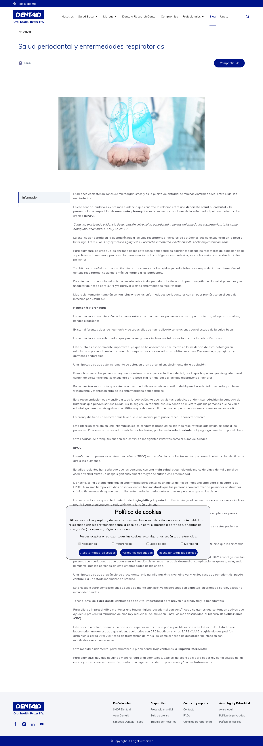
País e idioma (24, 3)
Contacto (188, 709)
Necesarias (87, 543)
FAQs (186, 715)
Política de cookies (230, 721)
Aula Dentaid (121, 715)
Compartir (230, 63)
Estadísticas (156, 543)
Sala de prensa (160, 715)
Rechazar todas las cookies (177, 552)
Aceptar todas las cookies (98, 552)
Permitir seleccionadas (137, 552)
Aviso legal (225, 709)
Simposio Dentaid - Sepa (128, 721)
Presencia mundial (162, 709)
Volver (27, 32)
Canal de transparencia (197, 721)
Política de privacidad (232, 715)
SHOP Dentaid (122, 709)
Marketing (189, 543)
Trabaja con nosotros (163, 721)
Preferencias (122, 543)
